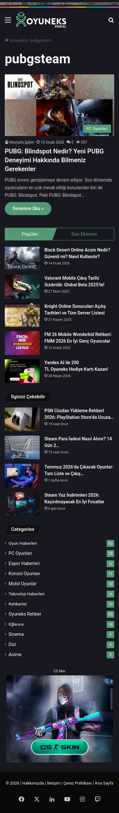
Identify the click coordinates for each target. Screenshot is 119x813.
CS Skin (59, 671)
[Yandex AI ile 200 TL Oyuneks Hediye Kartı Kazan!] (22, 371)
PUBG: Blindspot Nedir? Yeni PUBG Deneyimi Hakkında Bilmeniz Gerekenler (54, 160)
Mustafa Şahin (22, 142)
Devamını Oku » (28, 208)
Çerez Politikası (77, 783)
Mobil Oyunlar (22, 583)
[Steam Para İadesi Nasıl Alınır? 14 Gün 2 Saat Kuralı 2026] (22, 447)
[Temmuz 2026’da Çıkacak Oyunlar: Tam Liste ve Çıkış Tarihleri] (22, 475)
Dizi (12, 644)
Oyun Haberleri (23, 543)
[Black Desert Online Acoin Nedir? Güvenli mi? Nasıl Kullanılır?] (22, 258)
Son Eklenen (84, 234)
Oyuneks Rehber (25, 614)
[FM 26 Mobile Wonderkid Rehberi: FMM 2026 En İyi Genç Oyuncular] (22, 343)
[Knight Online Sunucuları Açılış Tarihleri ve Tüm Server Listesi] (22, 315)
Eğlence (16, 624)
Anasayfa (16, 40)
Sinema (16, 634)
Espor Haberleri (24, 563)
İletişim (53, 783)
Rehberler (18, 603)
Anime (15, 654)
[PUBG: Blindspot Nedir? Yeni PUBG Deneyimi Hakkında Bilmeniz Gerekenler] (59, 105)
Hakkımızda (33, 783)
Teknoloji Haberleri (26, 593)
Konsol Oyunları (24, 573)
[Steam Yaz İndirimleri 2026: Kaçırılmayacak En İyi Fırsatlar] (22, 504)
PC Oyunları (20, 553)
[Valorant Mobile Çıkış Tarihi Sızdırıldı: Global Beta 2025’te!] (22, 287)
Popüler (30, 234)
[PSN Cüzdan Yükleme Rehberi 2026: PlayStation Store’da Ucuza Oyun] (22, 419)
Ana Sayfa (104, 783)
